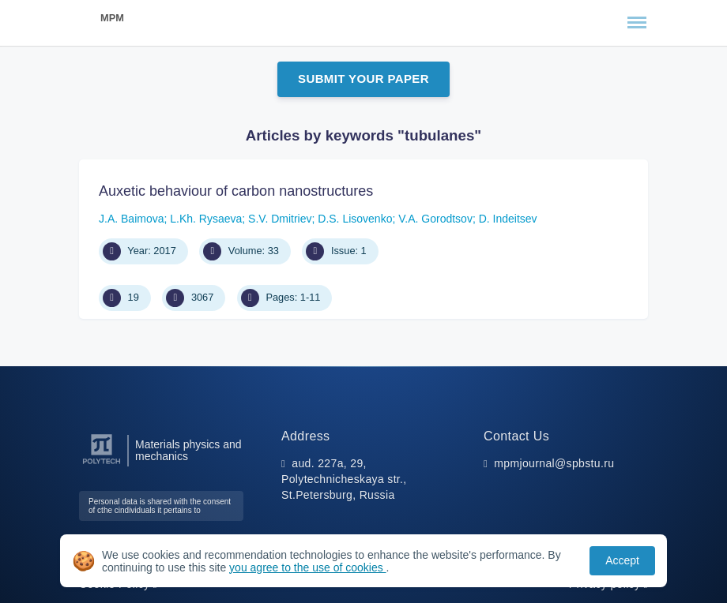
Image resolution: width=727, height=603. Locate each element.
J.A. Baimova (131, 218)
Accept (622, 560)
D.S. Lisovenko (355, 218)
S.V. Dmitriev (279, 218)
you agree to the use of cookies (307, 567)
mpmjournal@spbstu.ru (554, 463)
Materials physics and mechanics (188, 450)
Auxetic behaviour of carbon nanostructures (236, 191)
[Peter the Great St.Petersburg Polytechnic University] (101, 464)
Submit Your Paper (363, 78)
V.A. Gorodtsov (435, 218)
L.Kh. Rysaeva (206, 218)
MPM (112, 18)
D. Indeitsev (508, 218)
